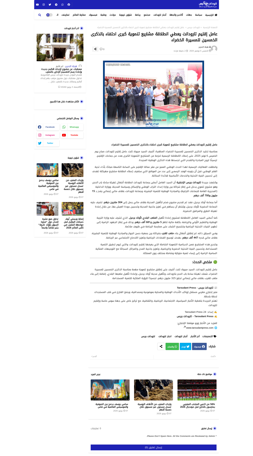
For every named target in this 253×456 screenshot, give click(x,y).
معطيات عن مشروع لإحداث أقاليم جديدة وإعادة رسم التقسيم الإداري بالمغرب (61, 70)
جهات (189, 15)
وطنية (103, 15)
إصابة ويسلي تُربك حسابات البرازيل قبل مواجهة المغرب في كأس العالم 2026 (73, 223)
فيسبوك (93, 15)
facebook (50, 127)
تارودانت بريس (193, 27)
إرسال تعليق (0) (153, 447)
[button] (39, 15)
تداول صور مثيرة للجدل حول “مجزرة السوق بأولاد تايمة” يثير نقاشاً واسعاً (48, 223)
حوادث (113, 15)
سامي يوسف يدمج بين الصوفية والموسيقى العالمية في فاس (112, 405)
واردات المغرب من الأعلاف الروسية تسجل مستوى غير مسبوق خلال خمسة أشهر (154, 407)
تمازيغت (65, 15)
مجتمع (147, 15)
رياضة (137, 15)
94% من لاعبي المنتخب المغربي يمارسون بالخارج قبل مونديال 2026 (197, 405)
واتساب (170, 347)
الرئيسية (209, 15)
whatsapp (74, 127)
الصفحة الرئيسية (210, 27)
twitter (50, 143)
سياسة (198, 15)
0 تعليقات (96, 428)
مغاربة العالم (79, 15)
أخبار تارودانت (159, 15)
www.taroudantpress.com (198, 328)
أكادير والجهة (176, 15)
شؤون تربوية (125, 15)
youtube (74, 135)
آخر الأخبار (195, 336)
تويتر (184, 347)
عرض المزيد (95, 374)
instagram (50, 135)
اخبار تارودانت (164, 336)
